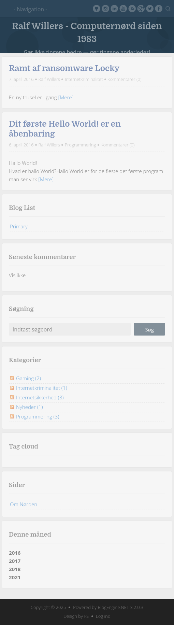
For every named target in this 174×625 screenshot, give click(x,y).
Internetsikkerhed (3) (39, 397)
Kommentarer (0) (124, 79)
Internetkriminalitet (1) (41, 387)
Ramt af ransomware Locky (64, 68)
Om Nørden (23, 504)
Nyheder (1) (29, 406)
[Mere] (66, 97)
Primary (19, 226)
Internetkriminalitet (84, 79)
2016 (14, 552)
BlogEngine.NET (113, 607)
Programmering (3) (37, 416)
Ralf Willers (49, 79)
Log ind (103, 616)
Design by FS (76, 616)
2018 (14, 569)
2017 (14, 560)
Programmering (80, 145)
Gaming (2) (28, 378)
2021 (14, 577)
